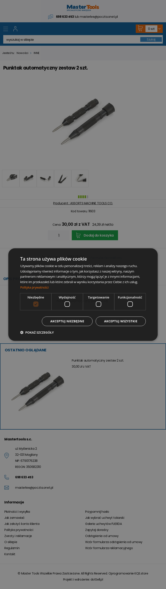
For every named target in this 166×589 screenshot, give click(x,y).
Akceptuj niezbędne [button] (67, 321)
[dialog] (83, 294)
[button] (37, 332)
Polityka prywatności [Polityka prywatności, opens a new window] (34, 287)
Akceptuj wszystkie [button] (120, 321)
